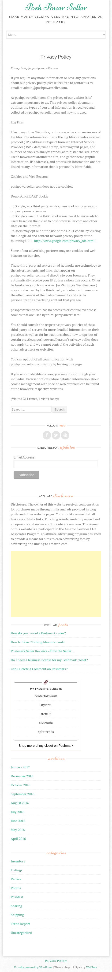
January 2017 (20, 767)
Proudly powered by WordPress (33, 967)
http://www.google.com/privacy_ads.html (64, 240)
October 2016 (20, 785)
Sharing (16, 906)
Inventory (18, 861)
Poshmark (66, 745)
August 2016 (20, 803)
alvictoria (46, 722)
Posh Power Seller (56, 7)
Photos (16, 888)
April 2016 (18, 838)
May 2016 (18, 829)
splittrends (46, 731)
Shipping (17, 915)
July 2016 (17, 812)
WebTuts (91, 967)
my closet (46, 745)
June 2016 (18, 820)
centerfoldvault (46, 696)
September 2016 (22, 794)
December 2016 (22, 776)
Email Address (24, 457)
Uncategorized (21, 932)
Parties (16, 879)
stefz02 (46, 713)
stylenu (46, 705)
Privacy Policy (56, 961)
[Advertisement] (56, 584)
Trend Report (20, 923)
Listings (16, 870)
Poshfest (17, 897)
